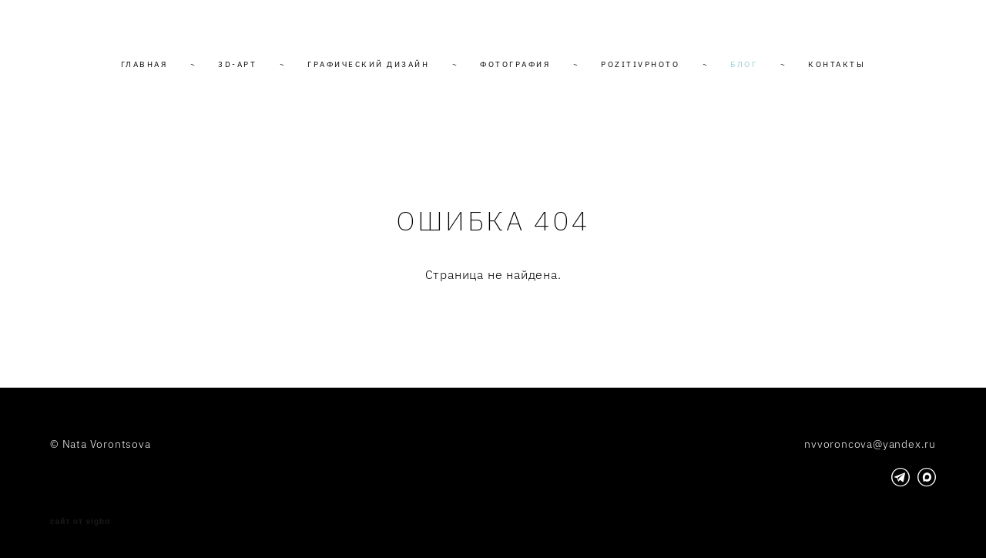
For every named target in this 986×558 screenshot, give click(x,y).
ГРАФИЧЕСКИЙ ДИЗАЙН (368, 64)
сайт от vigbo (80, 522)
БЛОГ (743, 64)
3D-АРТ (237, 64)
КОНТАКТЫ (836, 64)
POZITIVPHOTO (640, 64)
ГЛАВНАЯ (144, 64)
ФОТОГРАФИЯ (515, 64)
